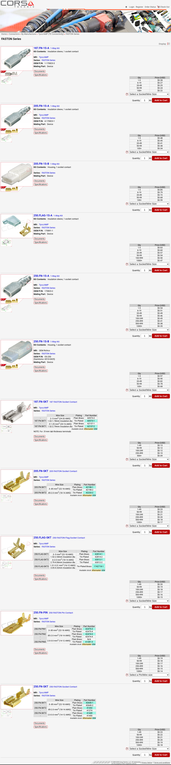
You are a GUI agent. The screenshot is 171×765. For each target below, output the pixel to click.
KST (6, 111)
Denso (7, 69)
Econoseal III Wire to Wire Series (17, 166)
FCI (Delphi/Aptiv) (12, 79)
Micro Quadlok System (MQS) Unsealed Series (16, 227)
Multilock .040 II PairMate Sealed (17, 256)
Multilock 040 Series (14, 273)
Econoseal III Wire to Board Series (17, 161)
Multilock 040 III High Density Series (18, 268)
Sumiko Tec (9, 131)
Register (139, 7)
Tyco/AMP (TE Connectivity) (16, 140)
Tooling (5, 354)
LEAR (6, 118)
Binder (7, 60)
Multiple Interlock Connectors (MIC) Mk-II (16, 304)
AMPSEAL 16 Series (14, 147)
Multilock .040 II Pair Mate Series (17, 250)
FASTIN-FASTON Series (16, 174)
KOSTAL (7, 108)
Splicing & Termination (12, 362)
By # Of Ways (8, 50)
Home (4, 386)
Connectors (7, 43)
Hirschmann (9, 95)
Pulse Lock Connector (15, 318)
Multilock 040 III (13, 264)
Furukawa (8, 92)
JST (6, 102)
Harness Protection (10, 358)
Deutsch (7, 73)
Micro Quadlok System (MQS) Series (16, 221)
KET (6, 105)
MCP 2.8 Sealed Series (16, 211)
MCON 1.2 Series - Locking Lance (17, 206)
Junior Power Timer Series (17, 193)
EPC (6, 76)
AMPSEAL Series (13, 150)
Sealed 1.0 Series (13, 321)
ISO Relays (10, 184)
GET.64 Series (12, 181)
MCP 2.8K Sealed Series (16, 214)
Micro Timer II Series (15, 232)
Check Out (163, 7)
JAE (6, 98)
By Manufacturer (9, 53)
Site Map (6, 382)
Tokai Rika (8, 137)
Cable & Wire (7, 365)
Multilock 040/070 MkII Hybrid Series (16, 286)
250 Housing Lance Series (17, 144)
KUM (6, 115)
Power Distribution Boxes (17, 315)
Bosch (7, 63)
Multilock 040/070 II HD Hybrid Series (16, 280)
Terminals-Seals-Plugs (12, 347)
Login (131, 7)
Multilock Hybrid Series (16, 300)
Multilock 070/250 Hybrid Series (17, 295)
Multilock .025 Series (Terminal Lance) (15, 245)
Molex (7, 124)
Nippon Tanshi (10, 128)
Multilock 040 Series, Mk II (17, 276)
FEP (6, 85)
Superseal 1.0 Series (15, 333)
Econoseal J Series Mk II (16, 171)
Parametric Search (11, 39)
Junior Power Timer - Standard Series (15, 188)
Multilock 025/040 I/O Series (18, 261)
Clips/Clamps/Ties (10, 350)
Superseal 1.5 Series (15, 337)
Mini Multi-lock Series (15, 235)
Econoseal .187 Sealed (16, 153)
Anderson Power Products (15, 56)
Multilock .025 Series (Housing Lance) (15, 239)
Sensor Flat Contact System (18, 330)
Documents (72, 71)
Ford (6, 89)
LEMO (6, 121)
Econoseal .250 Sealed (16, 157)
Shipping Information (11, 378)
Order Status (150, 7)
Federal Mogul (10, 82)
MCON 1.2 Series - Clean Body (16, 200)
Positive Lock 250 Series (16, 312)
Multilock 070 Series (14, 291)
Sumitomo (8, 134)
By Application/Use (10, 47)
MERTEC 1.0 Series (14, 217)
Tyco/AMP (76, 57)
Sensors (5, 369)
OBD (8, 308)
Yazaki (7, 343)
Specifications (73, 75)
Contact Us (7, 375)
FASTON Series (12, 178)
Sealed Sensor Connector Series (17, 326)
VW (5, 340)
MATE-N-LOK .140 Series (16, 196)
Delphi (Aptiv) (10, 66)
